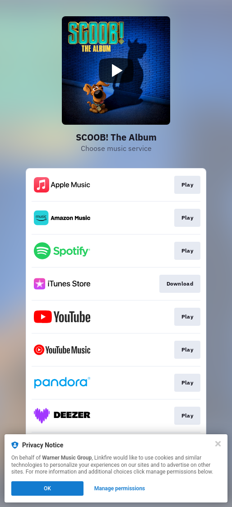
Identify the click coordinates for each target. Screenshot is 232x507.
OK (47, 488)
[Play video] (116, 70)
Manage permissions (119, 488)
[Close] (218, 444)
